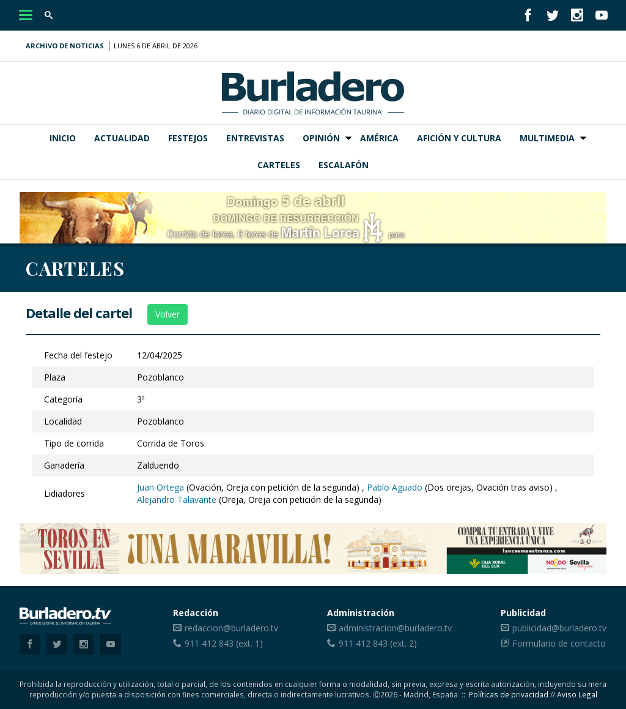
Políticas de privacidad (508, 694)
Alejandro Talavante (176, 499)
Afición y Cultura (459, 138)
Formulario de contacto (559, 643)
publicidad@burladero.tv (559, 628)
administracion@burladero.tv (395, 628)
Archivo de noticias (65, 45)
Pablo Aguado (394, 487)
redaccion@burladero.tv (231, 628)
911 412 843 (209, 643)
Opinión (321, 138)
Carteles (278, 165)
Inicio (63, 138)
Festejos (188, 138)
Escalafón (344, 165)
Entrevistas (255, 138)
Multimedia (547, 138)
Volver (167, 314)
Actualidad (122, 138)
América (379, 138)
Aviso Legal (577, 694)
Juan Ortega (160, 487)
